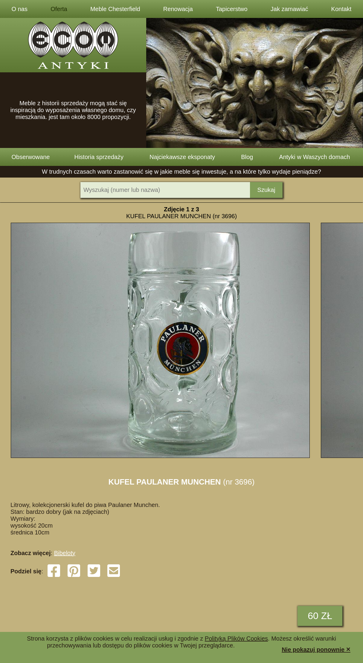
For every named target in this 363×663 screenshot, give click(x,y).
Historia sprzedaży (98, 157)
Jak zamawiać (289, 9)
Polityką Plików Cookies (236, 638)
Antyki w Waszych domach (314, 157)
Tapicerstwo (232, 9)
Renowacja (178, 9)
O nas (20, 9)
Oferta (59, 9)
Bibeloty (64, 553)
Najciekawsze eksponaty (182, 157)
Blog (247, 157)
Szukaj (266, 190)
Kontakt (341, 9)
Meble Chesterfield (115, 9)
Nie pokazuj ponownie (316, 649)
